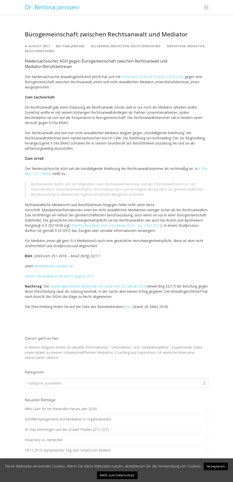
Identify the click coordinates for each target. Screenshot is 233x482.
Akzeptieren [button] (216, 466)
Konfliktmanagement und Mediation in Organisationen (68, 419)
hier (128, 306)
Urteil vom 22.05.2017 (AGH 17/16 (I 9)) (153, 76)
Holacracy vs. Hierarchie (44, 439)
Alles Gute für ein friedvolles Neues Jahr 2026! (61, 408)
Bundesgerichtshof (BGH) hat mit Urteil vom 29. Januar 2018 (98, 286)
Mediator (196, 46)
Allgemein (100, 46)
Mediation (119, 46)
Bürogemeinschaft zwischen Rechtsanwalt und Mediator (106, 34)
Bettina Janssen (70, 46)
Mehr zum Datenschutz (117, 475)
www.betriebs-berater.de (53, 266)
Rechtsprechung (146, 46)
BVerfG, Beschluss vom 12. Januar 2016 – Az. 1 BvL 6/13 (116, 225)
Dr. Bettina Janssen (52, 7)
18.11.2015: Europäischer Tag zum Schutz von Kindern (68, 450)
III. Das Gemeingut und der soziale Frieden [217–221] (67, 429)
